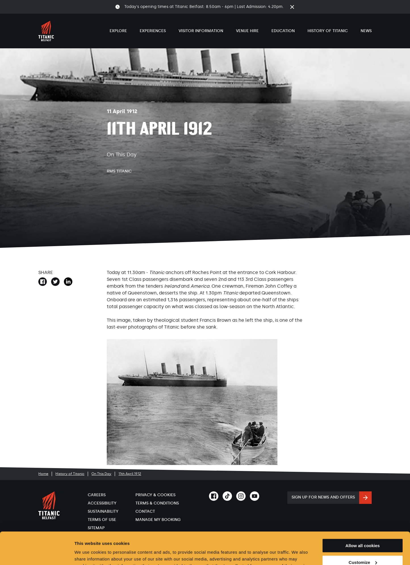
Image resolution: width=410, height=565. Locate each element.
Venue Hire (247, 30)
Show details (87, 553)
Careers (97, 495)
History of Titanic (328, 30)
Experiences (153, 30)
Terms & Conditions (157, 503)
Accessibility (102, 503)
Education (283, 30)
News (366, 30)
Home (43, 474)
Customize (363, 534)
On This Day (101, 474)
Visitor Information (201, 30)
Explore (118, 30)
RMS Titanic (119, 171)
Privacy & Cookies (155, 495)
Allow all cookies (363, 518)
